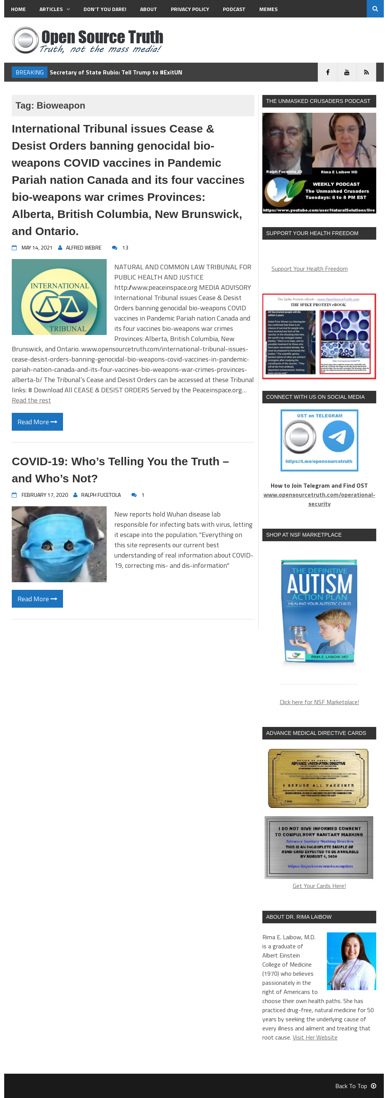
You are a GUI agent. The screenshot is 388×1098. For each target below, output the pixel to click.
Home (18, 9)
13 (125, 247)
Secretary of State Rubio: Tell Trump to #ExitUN (116, 72)
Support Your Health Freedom (309, 268)
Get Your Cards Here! (319, 818)
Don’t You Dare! (105, 9)
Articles (54, 9)
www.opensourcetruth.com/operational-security (319, 499)
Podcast (234, 9)
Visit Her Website (315, 1037)
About (148, 9)
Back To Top (355, 1085)
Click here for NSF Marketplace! (319, 701)
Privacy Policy (190, 9)
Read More (37, 422)
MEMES (268, 9)
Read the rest (31, 400)
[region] (319, 617)
